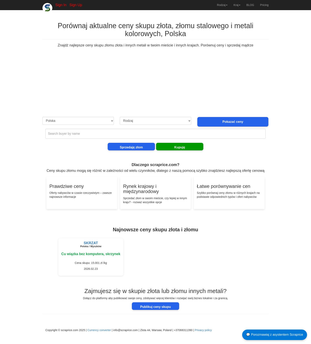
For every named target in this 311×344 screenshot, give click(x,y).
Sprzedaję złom (131, 147)
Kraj (236, 5)
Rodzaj (222, 5)
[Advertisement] (155, 87)
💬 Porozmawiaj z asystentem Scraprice (274, 334)
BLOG (250, 5)
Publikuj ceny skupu (155, 306)
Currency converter (99, 330)
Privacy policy (203, 330)
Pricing (264, 5)
